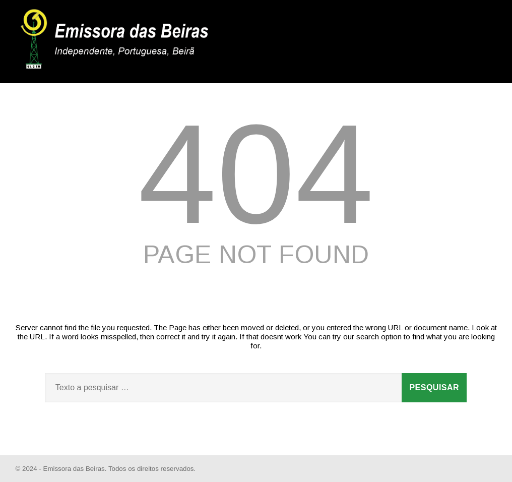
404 (256, 174)
